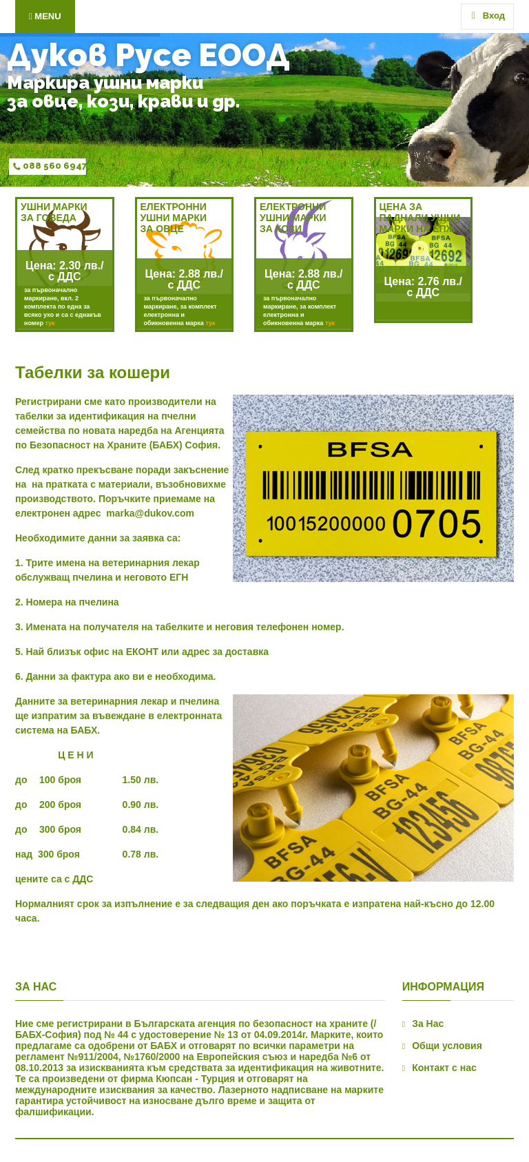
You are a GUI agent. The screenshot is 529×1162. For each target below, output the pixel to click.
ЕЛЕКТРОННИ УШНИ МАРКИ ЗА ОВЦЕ (174, 217)
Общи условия (447, 1045)
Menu (45, 16)
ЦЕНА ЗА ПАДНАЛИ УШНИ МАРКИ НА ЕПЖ (420, 217)
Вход (488, 15)
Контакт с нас (444, 1067)
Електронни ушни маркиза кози (293, 217)
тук (49, 323)
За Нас (428, 1023)
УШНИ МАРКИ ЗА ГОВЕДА (54, 212)
